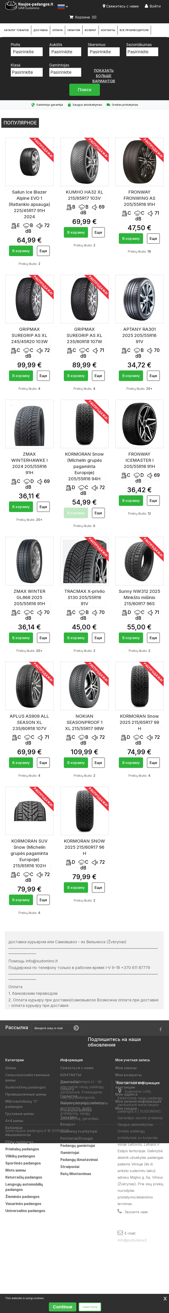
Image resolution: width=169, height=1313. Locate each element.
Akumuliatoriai (18, 1135)
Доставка (40, 30)
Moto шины (15, 1170)
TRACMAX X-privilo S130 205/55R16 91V (84, 597)
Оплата (57, 30)
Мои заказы (126, 1068)
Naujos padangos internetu (84, 1103)
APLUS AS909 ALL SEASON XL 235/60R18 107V (29, 722)
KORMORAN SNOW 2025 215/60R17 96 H (84, 847)
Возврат (90, 30)
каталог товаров (16, 30)
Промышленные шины (25, 1094)
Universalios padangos (25, 1210)
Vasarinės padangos (23, 1203)
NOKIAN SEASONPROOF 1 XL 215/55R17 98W (84, 722)
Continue (62, 1306)
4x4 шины (14, 1121)
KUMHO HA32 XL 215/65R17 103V (84, 195)
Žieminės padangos (22, 1196)
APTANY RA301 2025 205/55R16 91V (139, 335)
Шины (10, 1068)
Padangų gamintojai (77, 1145)
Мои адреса (126, 1094)
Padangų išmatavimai (79, 1159)
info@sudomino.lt (132, 1284)
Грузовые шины (19, 1113)
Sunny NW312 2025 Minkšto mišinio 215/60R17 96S (139, 597)
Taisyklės (68, 1117)
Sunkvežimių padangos (25, 1087)
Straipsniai (69, 1166)
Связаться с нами (77, 1068)
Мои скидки (126, 1108)
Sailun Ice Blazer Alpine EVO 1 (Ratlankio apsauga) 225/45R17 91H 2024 (29, 204)
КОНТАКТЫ (108, 30)
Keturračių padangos (23, 1177)
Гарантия (73, 30)
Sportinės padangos (23, 1163)
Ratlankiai (13, 1128)
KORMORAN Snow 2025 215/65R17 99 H (139, 722)
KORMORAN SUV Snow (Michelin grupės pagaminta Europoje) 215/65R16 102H (29, 853)
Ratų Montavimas (75, 1173)
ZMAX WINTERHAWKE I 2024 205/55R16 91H (29, 463)
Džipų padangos (19, 1142)
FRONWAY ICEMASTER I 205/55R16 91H (139, 460)
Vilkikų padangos (20, 1156)
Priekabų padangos (22, 1149)
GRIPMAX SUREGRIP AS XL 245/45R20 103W (29, 335)
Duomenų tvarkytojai (78, 1131)
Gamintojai (69, 1152)
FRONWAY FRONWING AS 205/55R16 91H (139, 198)
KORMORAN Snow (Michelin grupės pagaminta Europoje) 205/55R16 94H (84, 466)
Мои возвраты (128, 1075)
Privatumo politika (76, 1110)
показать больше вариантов (103, 75)
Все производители (134, 30)
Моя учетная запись (132, 1060)
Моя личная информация (138, 1101)
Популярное (20, 123)
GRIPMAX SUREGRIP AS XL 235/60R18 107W (84, 335)
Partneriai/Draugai (76, 1138)
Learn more (90, 1307)
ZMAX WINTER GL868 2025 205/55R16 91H (29, 597)
